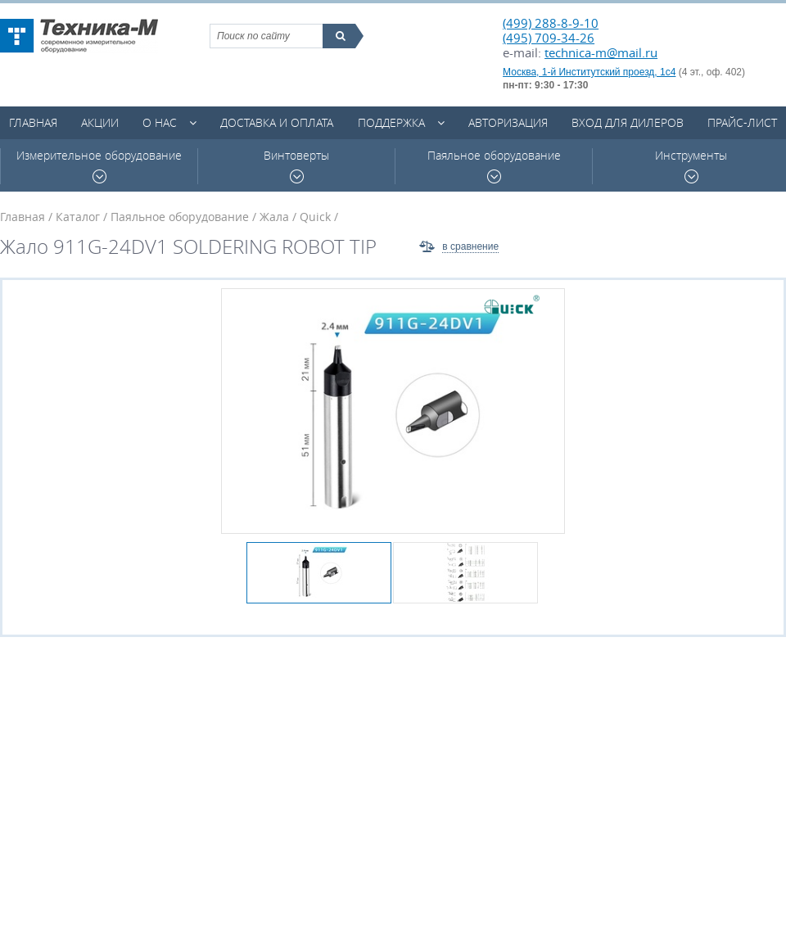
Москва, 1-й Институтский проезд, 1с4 (589, 72)
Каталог (78, 216)
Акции (100, 122)
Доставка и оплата (276, 122)
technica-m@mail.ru (600, 52)
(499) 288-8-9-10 (551, 23)
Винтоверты (296, 165)
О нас (159, 122)
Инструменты (691, 165)
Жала (274, 216)
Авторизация (508, 122)
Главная (33, 122)
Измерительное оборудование (99, 165)
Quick (315, 216)
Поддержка (391, 122)
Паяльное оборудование (494, 165)
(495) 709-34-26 (548, 37)
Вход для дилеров (627, 122)
